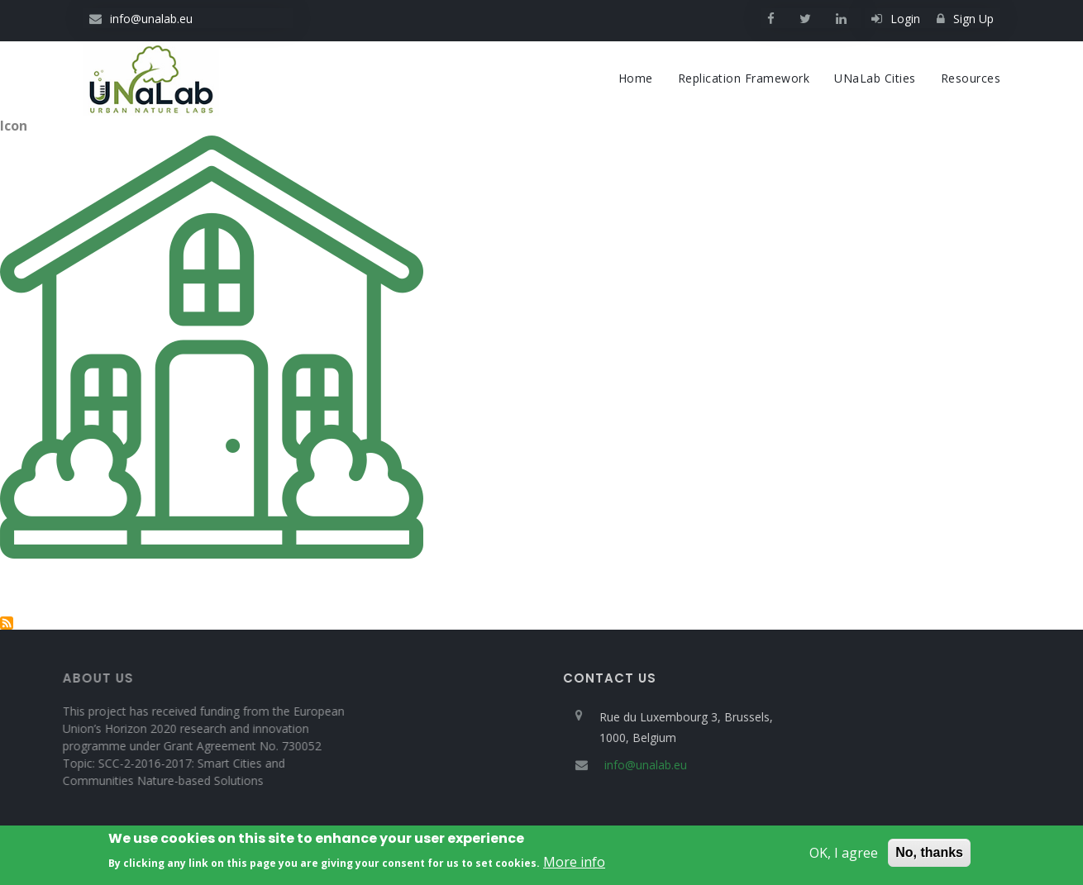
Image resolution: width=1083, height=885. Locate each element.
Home (635, 78)
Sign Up (965, 18)
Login (895, 18)
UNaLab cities (875, 78)
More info (574, 865)
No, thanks (929, 856)
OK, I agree (843, 856)
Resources (971, 78)
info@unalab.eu (141, 18)
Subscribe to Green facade (6, 623)
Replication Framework (744, 78)
